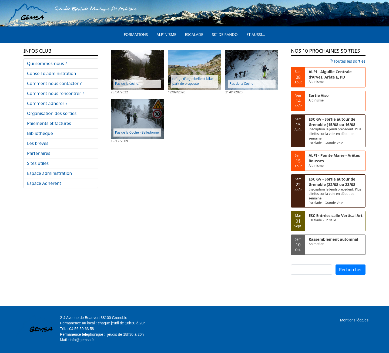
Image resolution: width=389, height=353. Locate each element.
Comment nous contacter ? (54, 83)
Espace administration (49, 173)
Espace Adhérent (44, 183)
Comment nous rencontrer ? (55, 93)
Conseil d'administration (51, 73)
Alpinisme (166, 34)
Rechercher (350, 270)
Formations (136, 34)
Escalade (194, 34)
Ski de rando (225, 34)
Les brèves (37, 143)
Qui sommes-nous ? (47, 63)
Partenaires (38, 153)
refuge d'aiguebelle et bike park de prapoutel (192, 81)
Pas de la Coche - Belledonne (137, 132)
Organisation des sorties (51, 113)
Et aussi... (255, 34)
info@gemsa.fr (82, 340)
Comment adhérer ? (47, 103)
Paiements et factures (49, 123)
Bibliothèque (40, 133)
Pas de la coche (126, 83)
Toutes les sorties (349, 61)
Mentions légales (354, 320)
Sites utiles (38, 163)
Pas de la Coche (241, 83)
